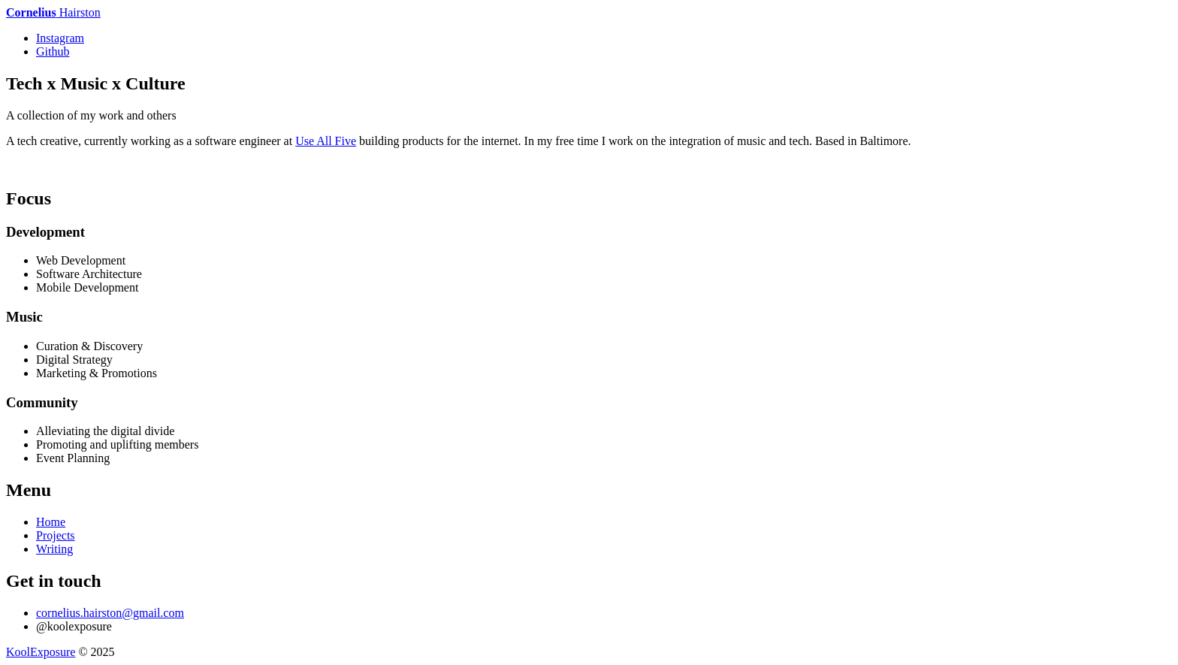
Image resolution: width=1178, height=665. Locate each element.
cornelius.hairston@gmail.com (110, 612)
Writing (54, 549)
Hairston (53, 12)
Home (50, 521)
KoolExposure (40, 651)
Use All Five (325, 141)
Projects (55, 535)
